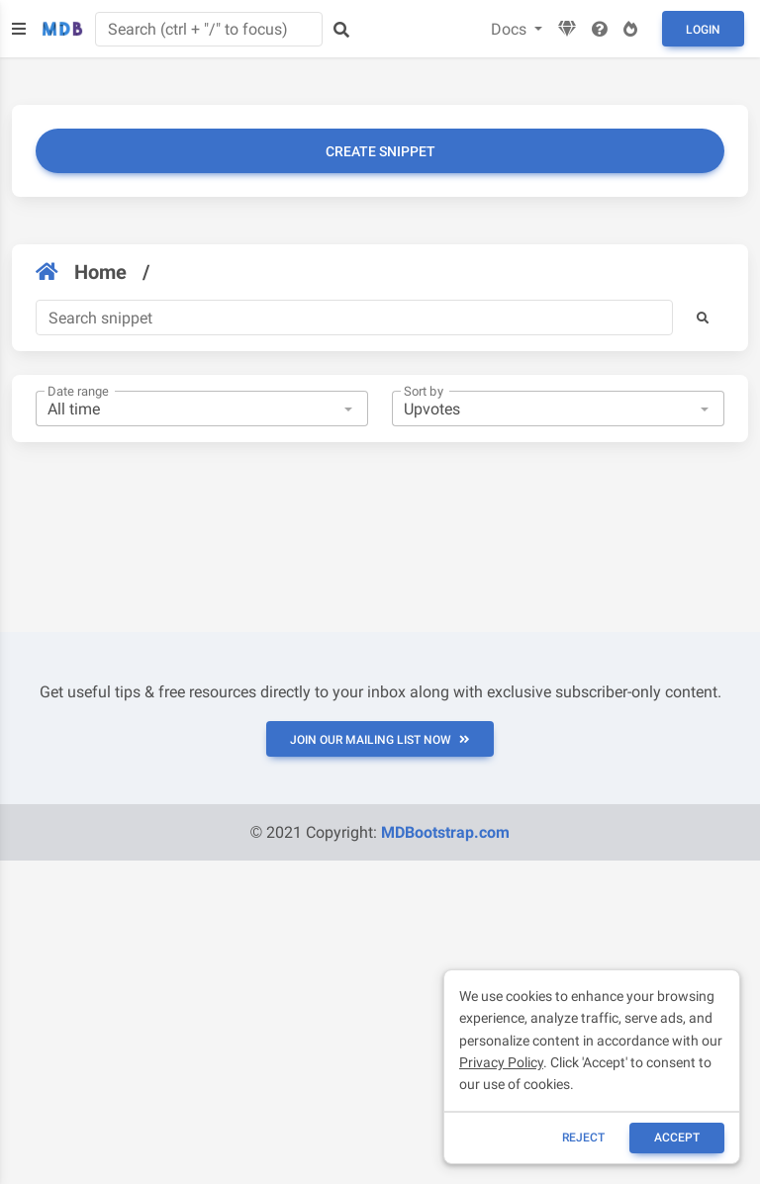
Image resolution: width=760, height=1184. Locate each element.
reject (583, 1137)
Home (81, 272)
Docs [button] (510, 29)
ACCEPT (677, 1137)
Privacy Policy (501, 1062)
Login (703, 30)
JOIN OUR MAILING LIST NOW (380, 740)
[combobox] (202, 408)
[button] (702, 317)
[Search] (354, 317)
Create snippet (380, 151)
